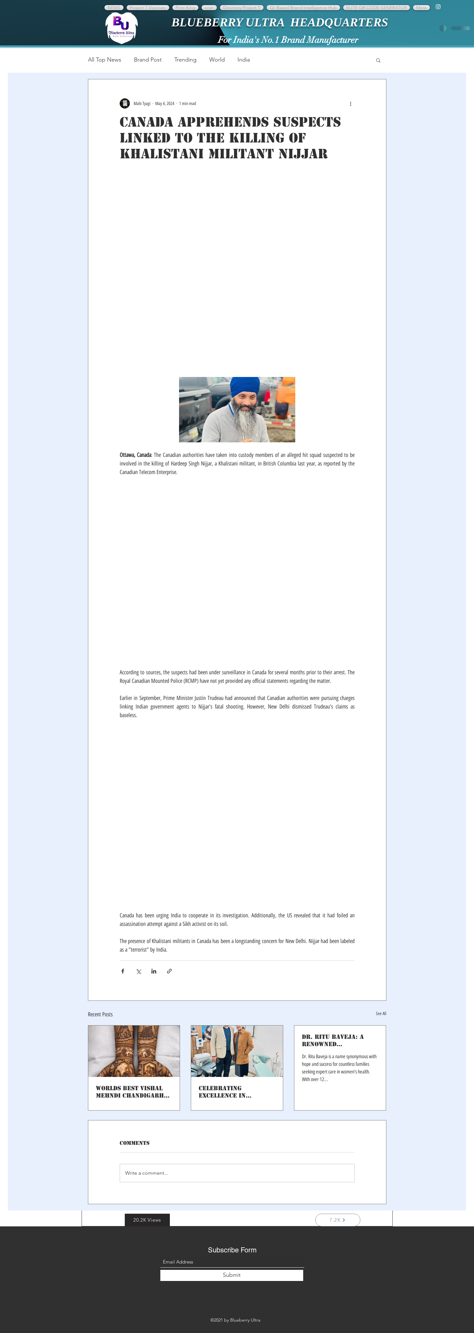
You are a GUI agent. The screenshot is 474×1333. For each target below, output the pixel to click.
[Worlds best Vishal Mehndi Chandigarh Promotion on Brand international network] (134, 1051)
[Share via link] (169, 971)
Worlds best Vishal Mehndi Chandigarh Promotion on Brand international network (131, 1092)
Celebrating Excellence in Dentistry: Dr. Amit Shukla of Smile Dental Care (232, 1092)
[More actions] (351, 103)
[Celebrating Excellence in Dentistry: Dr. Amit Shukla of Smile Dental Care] (237, 1051)
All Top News (104, 59)
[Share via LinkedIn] (154, 971)
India (243, 59)
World (217, 59)
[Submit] (231, 1275)
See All (381, 1013)
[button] (378, 60)
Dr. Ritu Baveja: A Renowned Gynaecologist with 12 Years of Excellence (336, 1040)
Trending (185, 59)
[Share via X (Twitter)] (138, 971)
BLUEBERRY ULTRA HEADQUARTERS (279, 22)
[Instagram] (438, 6)
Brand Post (148, 59)
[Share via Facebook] (123, 971)
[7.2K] (337, 1220)
